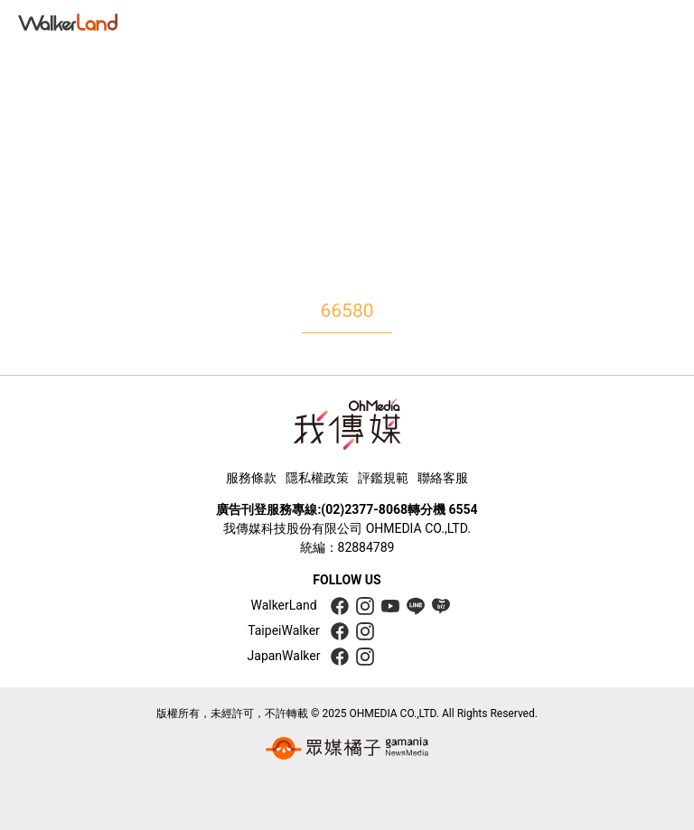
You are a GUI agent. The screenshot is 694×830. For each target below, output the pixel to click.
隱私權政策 (317, 478)
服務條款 (251, 478)
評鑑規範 (383, 478)
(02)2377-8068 (364, 509)
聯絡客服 (442, 478)
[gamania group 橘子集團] (347, 749)
